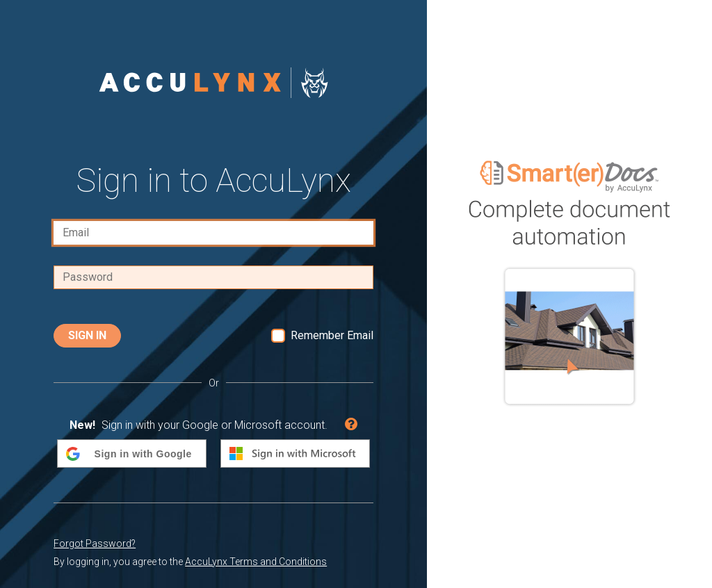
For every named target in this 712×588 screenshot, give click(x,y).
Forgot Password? (95, 543)
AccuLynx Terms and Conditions (256, 561)
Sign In (87, 335)
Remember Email (332, 335)
